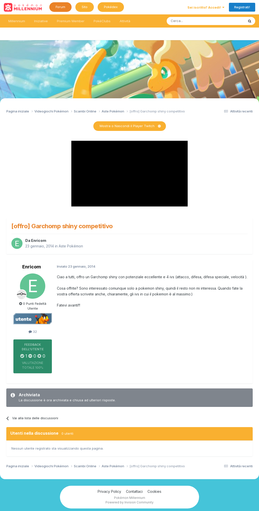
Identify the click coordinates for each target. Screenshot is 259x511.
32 (33, 332)
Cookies (154, 491)
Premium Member (70, 21)
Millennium (16, 21)
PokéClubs (102, 21)
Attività (125, 21)
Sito (85, 7)
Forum (60, 7)
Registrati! (242, 7)
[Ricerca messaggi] (193, 21)
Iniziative (41, 21)
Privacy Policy (109, 491)
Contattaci (134, 491)
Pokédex (111, 7)
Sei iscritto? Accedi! (205, 7)
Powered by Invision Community (129, 502)
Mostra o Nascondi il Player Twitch (127, 126)
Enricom (38, 240)
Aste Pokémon (71, 246)
